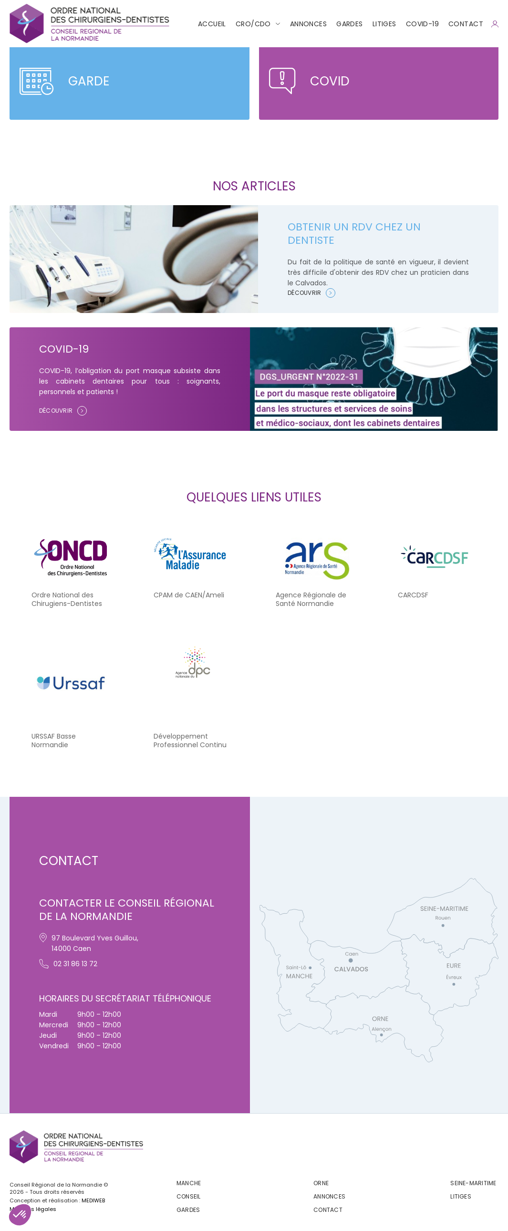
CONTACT (465, 24)
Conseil (188, 1196)
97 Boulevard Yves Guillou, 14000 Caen (88, 943)
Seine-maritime (473, 1183)
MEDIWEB (93, 1200)
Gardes (349, 24)
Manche (188, 1183)
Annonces (308, 24)
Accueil (212, 24)
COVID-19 (422, 24)
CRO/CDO (253, 24)
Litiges (384, 24)
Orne (321, 1183)
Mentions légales (33, 1209)
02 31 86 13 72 (68, 964)
